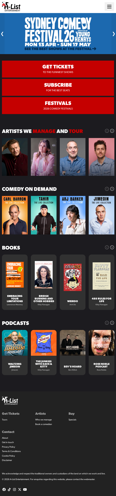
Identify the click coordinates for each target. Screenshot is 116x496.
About (5, 438)
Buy (72, 414)
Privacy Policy (8, 447)
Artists (40, 414)
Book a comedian (43, 424)
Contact (8, 432)
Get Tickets (10, 414)
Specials (72, 420)
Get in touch (8, 442)
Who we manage (43, 420)
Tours (4, 420)
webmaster (89, 479)
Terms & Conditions (11, 451)
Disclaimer (7, 460)
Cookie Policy (8, 456)
